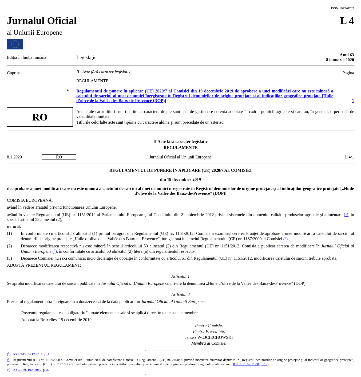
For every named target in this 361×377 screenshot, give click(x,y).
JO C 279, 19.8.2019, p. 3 (30, 370)
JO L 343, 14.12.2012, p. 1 (31, 354)
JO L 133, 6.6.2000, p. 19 (250, 364)
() (346, 214)
